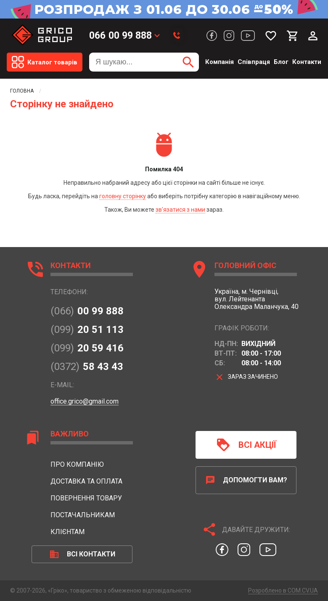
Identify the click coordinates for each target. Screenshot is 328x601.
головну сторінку (122, 196)
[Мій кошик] (292, 35)
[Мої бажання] (271, 35)
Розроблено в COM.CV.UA (283, 590)
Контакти (306, 62)
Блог (281, 62)
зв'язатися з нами (180, 209)
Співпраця (254, 62)
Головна (22, 91)
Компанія (219, 62)
